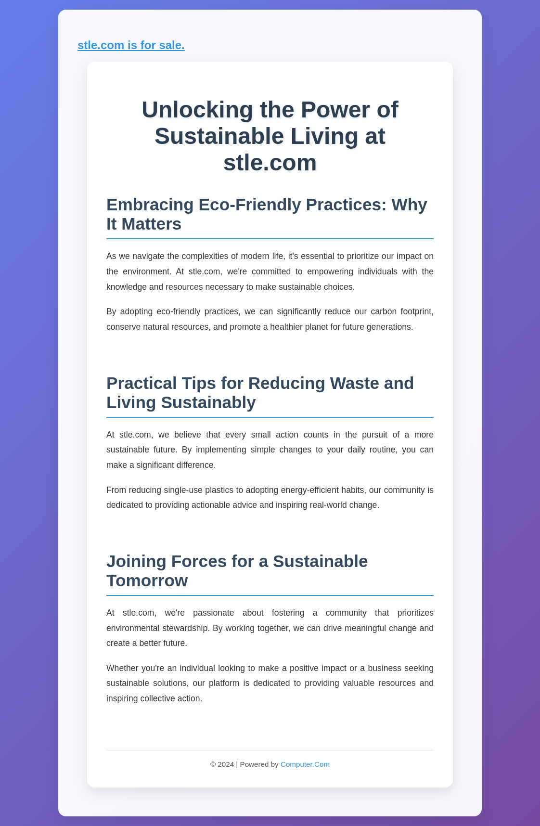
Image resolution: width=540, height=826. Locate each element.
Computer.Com (305, 764)
